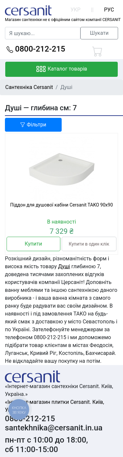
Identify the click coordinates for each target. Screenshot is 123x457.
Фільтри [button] (33, 124)
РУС (109, 10)
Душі (64, 266)
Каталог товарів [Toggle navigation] (61, 69)
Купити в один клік (89, 244)
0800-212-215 (36, 49)
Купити (33, 244)
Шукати (99, 33)
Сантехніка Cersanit (29, 87)
